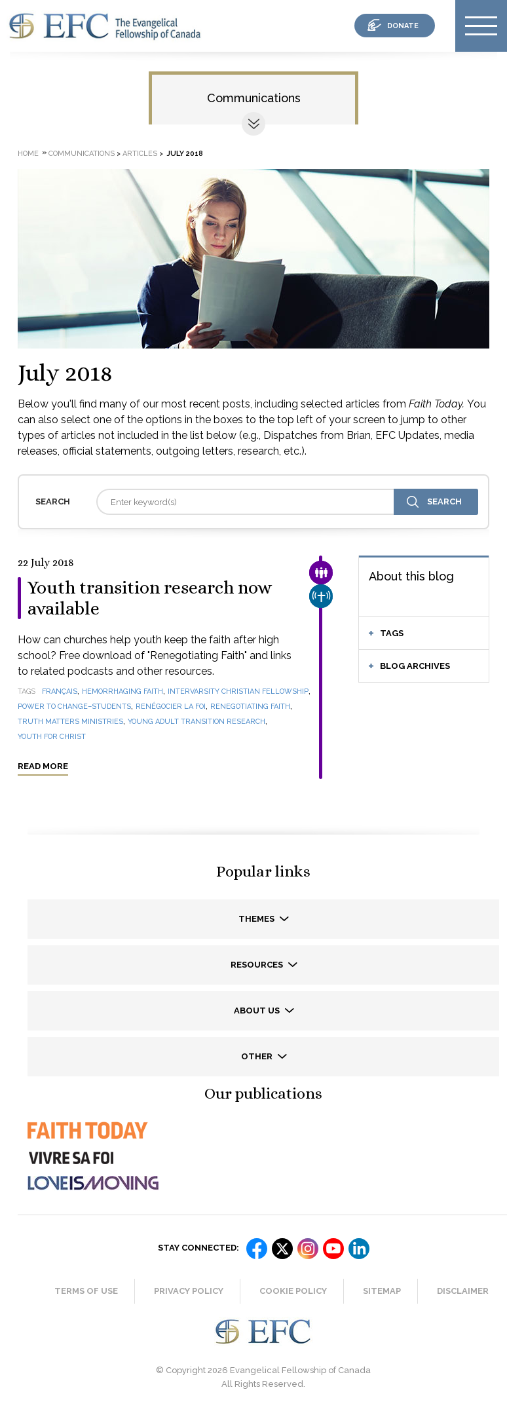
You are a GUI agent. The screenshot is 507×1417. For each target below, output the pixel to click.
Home (28, 153)
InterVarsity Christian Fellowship (238, 691)
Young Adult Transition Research (196, 721)
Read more (43, 766)
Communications (254, 98)
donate (403, 26)
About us (258, 1010)
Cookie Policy (293, 1291)
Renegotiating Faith (250, 706)
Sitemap (382, 1291)
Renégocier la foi (171, 706)
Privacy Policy (188, 1291)
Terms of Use (86, 1291)
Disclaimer (463, 1291)
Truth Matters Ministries (70, 721)
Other (257, 1056)
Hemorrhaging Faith (122, 691)
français (59, 691)
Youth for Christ (52, 736)
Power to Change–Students (74, 706)
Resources (258, 965)
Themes (257, 919)
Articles (139, 153)
